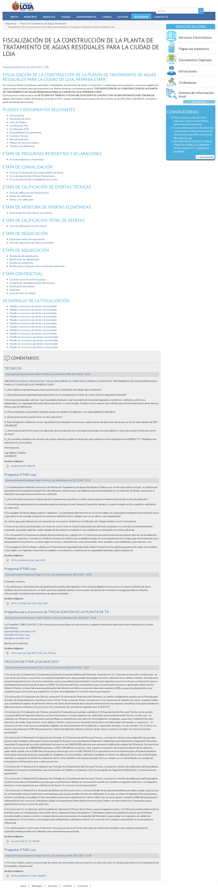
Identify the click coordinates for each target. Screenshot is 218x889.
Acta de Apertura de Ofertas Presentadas (32, 175)
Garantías (15, 289)
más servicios (199, 101)
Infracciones (188, 71)
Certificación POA (19, 129)
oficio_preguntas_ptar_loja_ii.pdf (28, 560)
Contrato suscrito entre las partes (28, 279)
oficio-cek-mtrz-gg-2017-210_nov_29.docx (33, 652)
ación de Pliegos (18, 122)
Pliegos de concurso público (24, 142)
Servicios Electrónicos (195, 37)
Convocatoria (17, 115)
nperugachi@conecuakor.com (20, 631)
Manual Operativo (19, 139)
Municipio (30, 16)
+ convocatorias (205, 156)
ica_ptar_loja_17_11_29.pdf (25, 841)
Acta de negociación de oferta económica (31, 242)
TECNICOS (12, 368)
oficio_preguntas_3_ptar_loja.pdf (28, 875)
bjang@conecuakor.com (16, 638)
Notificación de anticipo (22, 286)
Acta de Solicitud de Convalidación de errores (34, 179)
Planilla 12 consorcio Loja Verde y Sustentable (34, 343)
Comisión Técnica (19, 135)
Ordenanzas (187, 82)
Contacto (161, 16)
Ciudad (66, 16)
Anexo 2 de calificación (22, 199)
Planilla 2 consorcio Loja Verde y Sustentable (33, 309)
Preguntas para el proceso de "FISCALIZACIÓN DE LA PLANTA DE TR (56, 612)
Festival (123, 16)
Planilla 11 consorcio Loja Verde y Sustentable (34, 340)
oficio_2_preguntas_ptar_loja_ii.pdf (29, 603)
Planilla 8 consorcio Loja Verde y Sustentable (33, 330)
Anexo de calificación (21, 196)
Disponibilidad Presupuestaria (26, 132)
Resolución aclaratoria (21, 262)
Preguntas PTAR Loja (20, 474)
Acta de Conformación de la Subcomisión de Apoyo (37, 172)
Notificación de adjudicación (24, 259)
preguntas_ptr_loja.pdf (23, 465)
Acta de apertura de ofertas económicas (31, 212)
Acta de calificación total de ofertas (28, 225)
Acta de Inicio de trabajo (22, 293)
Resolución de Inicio (20, 118)
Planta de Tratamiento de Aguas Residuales (43, 23)
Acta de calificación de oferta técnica (29, 192)
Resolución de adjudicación (24, 255)
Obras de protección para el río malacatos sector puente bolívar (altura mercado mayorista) (191, 121)
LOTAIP (67, 885)
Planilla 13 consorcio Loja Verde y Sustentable (34, 347)
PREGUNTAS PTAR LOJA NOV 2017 (31, 662)
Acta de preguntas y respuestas (27, 159)
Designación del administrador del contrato (32, 282)
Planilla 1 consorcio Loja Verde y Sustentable (33, 306)
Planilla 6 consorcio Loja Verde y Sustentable (33, 323)
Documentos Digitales (195, 60)
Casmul (107, 16)
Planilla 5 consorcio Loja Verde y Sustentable (33, 319)
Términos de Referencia (22, 146)
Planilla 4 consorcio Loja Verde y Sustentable (33, 316)
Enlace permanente (14, 374)
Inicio (14, 16)
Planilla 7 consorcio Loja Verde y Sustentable (33, 326)
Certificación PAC (19, 125)
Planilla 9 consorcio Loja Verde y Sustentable (33, 333)
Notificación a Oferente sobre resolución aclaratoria (37, 266)
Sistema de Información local (196, 94)
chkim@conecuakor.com (17, 634)
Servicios (49, 16)
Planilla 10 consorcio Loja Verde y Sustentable (34, 336)
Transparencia (86, 16)
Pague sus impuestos (194, 49)
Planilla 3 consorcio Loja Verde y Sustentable (33, 313)
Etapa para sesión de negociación (27, 239)
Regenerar (141, 16)
